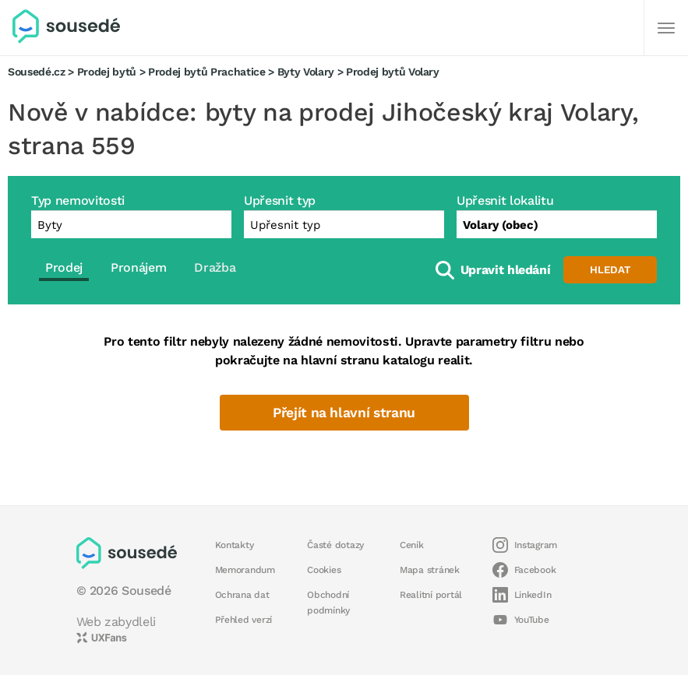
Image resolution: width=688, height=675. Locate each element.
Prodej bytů (106, 71)
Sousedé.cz (36, 71)
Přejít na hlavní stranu (344, 412)
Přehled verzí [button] (244, 619)
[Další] (666, 28)
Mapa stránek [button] (430, 569)
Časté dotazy (335, 545)
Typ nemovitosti (78, 200)
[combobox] (557, 224)
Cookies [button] (323, 569)
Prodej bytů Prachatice (207, 71)
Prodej (64, 267)
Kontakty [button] (234, 545)
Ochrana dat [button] (242, 594)
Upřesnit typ (280, 200)
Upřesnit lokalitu (505, 200)
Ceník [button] (412, 545)
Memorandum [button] (245, 569)
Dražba (214, 267)
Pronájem (138, 267)
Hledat (610, 270)
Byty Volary (305, 71)
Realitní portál (431, 594)
